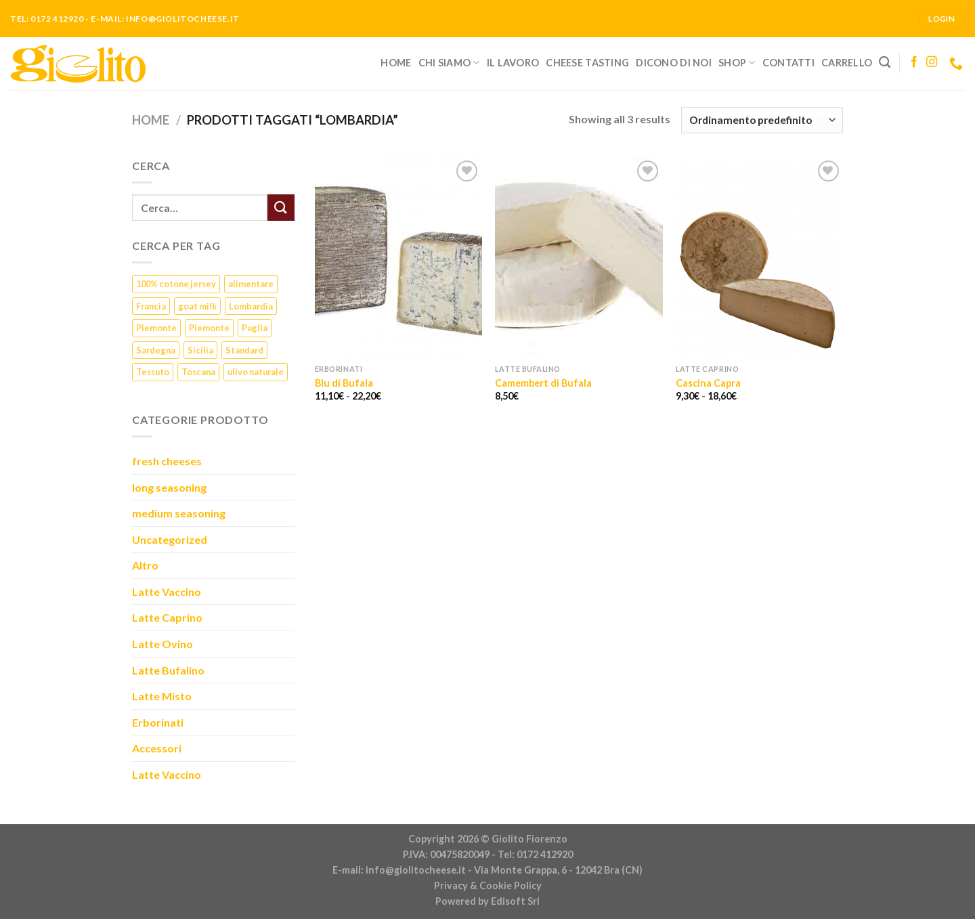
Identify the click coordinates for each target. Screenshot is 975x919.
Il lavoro (513, 62)
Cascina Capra (708, 383)
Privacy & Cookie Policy (488, 885)
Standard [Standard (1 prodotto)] (244, 350)
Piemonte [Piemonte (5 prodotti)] (209, 327)
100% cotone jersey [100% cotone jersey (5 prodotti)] (176, 283)
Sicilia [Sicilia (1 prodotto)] (200, 350)
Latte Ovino (162, 643)
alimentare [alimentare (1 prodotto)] (251, 283)
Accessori (156, 748)
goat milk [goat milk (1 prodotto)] (197, 306)
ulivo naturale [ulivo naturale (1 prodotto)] (256, 371)
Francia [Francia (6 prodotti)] (151, 306)
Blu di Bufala (344, 383)
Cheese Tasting (587, 62)
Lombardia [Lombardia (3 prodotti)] (251, 306)
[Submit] (281, 207)
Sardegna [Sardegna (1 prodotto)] (155, 350)
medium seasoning (178, 513)
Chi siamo (449, 62)
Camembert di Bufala (543, 383)
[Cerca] (884, 63)
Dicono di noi (674, 62)
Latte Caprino (167, 617)
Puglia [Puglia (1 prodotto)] (254, 327)
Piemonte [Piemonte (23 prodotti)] (156, 327)
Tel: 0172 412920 (535, 854)
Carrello (846, 62)
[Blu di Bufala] (398, 257)
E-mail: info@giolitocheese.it (399, 870)
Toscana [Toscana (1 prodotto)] (198, 371)
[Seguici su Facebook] (914, 62)
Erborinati (157, 722)
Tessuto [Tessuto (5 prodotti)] (152, 371)
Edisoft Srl (515, 901)
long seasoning (169, 487)
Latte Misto (162, 695)
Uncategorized (169, 539)
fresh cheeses (167, 460)
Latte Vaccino (166, 591)
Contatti (788, 62)
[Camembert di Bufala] (578, 257)
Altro (145, 565)
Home (396, 62)
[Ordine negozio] (762, 120)
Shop (737, 62)
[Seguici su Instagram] (931, 62)
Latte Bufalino (168, 670)
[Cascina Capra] (759, 257)
